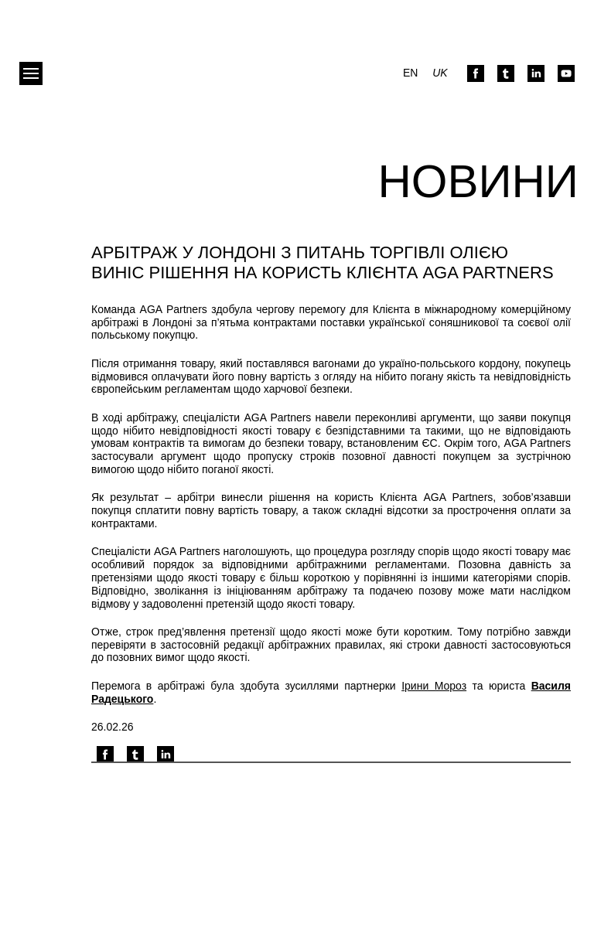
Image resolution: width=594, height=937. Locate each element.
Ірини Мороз (433, 686)
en (410, 72)
